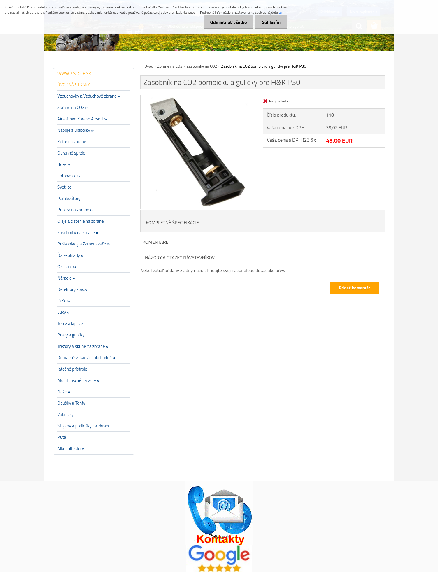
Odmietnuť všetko (225, 22)
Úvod (148, 66)
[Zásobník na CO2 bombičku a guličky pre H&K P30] (197, 97)
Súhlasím (270, 22)
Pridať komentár (354, 288)
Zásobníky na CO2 (201, 66)
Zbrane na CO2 (170, 66)
